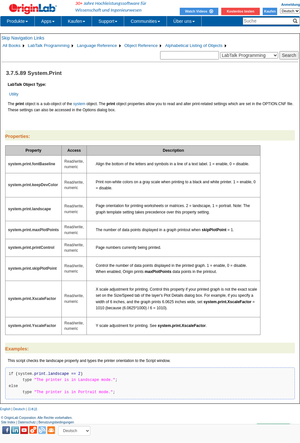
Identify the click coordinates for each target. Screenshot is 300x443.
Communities (145, 21)
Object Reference (141, 45)
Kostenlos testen (240, 11)
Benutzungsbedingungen (56, 422)
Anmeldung (290, 4)
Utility (13, 94)
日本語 (32, 409)
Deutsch (19, 409)
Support (107, 21)
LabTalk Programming (49, 45)
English (5, 409)
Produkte (17, 21)
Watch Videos (199, 11)
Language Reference (97, 45)
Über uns (184, 21)
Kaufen (270, 11)
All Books (12, 45)
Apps (48, 21)
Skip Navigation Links (22, 38)
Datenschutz (27, 422)
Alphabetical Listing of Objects (194, 45)
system (79, 104)
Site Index (8, 422)
